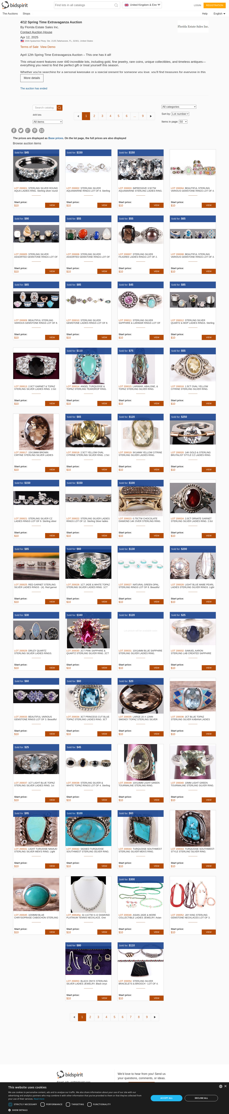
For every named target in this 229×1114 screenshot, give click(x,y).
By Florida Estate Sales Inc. (39, 27)
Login (197, 5)
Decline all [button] (201, 1098)
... (135, 116)
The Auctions (10, 13)
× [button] (225, 1086)
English (219, 13)
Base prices (55, 138)
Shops (26, 13)
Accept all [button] (166, 1098)
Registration (214, 5)
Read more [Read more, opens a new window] (39, 1098)
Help (205, 13)
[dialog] (114, 1098)
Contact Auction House (36, 32)
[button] (76, 1110)
